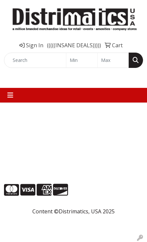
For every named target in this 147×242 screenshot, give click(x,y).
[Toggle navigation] (10, 95)
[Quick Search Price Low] (82, 60)
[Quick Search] (35, 60)
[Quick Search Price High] (113, 60)
